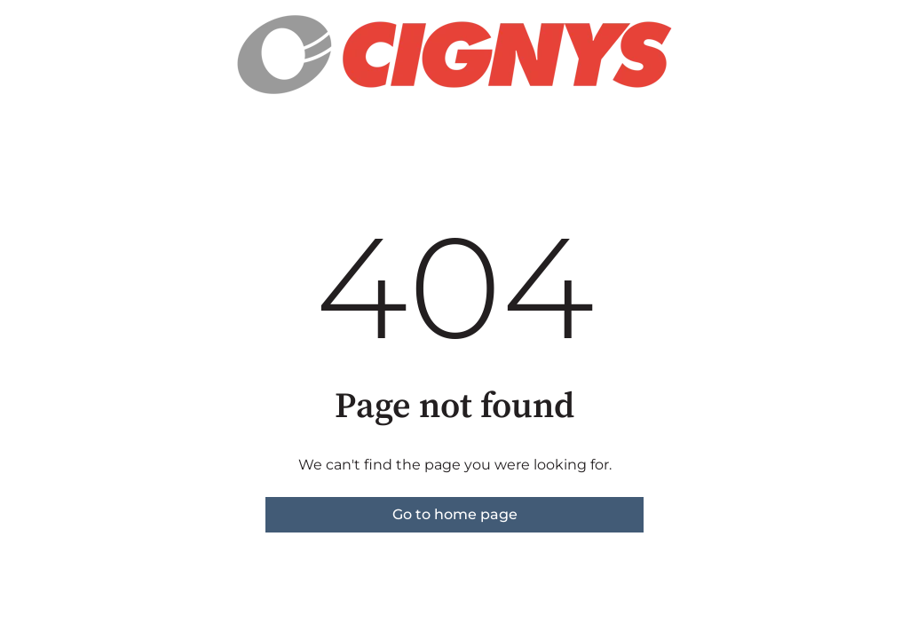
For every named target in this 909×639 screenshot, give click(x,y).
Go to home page (455, 514)
